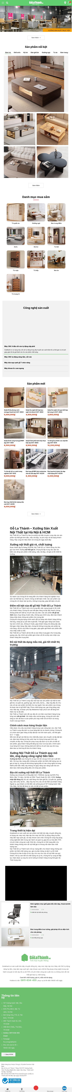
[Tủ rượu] (16, 261)
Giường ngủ (46, 52)
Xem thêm (36, 185)
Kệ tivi (25, 52)
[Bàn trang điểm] (56, 213)
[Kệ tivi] (36, 237)
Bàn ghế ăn (35, 52)
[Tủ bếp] (36, 261)
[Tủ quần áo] (16, 213)
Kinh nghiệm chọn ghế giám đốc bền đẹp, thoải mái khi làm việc (50, 904)
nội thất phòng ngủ (37, 937)
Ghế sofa (17, 52)
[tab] (7, 3)
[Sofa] (16, 237)
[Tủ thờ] (56, 237)
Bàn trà (8, 52)
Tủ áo (55, 52)
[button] (36, 38)
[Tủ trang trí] (16, 284)
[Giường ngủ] (36, 213)
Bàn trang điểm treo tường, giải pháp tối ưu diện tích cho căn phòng (49, 930)
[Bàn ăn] (56, 261)
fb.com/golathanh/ (9, 1041)
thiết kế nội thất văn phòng (39, 911)
